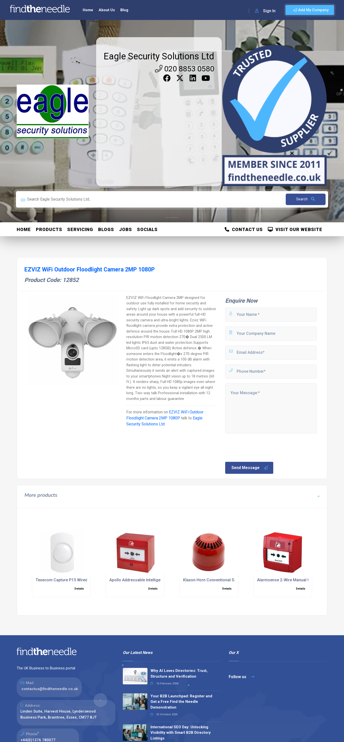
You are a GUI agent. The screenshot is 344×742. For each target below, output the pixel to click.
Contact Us (244, 229)
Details (79, 588)
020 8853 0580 (184, 68)
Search (305, 199)
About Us (107, 10)
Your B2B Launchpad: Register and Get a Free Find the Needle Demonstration (181, 702)
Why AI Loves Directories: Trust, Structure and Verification (178, 673)
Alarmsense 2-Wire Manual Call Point (291, 580)
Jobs (125, 229)
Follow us (241, 676)
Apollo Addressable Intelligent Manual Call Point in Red (159, 580)
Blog (124, 10)
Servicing (80, 229)
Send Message (249, 467)
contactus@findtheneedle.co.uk (49, 689)
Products (49, 229)
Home (88, 10)
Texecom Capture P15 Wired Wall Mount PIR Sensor (83, 580)
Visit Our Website (295, 229)
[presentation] (262, 447)
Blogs (106, 229)
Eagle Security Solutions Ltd (159, 56)
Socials (147, 229)
